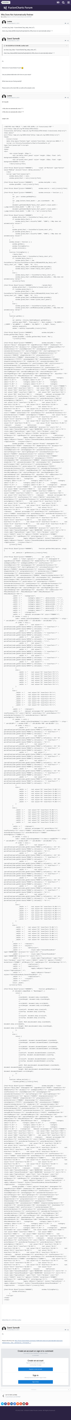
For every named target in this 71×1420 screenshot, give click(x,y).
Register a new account (35, 1369)
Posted (13, 23)
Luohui (5, 17)
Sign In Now (35, 1382)
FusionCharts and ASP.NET (24, 17)
